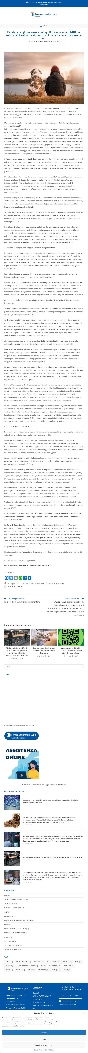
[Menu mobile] (44, 33)
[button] (84, 1013)
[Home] (29, 50)
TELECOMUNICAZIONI (11, 928)
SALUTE (7, 920)
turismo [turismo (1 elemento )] (66, 953)
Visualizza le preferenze (44, 1045)
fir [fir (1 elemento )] (43, 949)
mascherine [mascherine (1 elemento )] (55, 949)
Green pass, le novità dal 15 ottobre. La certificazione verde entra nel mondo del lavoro (71, 658)
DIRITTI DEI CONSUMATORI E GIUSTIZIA (41, 592)
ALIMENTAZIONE (10, 886)
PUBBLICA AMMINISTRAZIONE (14, 916)
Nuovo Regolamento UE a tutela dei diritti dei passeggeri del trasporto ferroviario (46, 848)
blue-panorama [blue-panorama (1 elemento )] (23, 945)
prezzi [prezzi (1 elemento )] (9, 953)
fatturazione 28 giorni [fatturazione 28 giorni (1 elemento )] (28, 949)
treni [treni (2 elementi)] (55, 953)
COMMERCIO (8, 899)
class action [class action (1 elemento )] (53, 945)
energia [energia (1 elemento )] (10, 949)
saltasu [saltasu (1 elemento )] (20, 953)
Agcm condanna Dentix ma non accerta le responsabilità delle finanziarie (44, 658)
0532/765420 (44, 5)
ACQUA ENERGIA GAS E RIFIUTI (14, 882)
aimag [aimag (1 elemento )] (9, 945)
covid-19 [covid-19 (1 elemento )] (67, 945)
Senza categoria (9, 924)
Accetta (44, 1032)
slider (6, 878)
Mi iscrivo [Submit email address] (74, 978)
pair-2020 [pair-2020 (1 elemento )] (68, 949)
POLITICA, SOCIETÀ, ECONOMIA (15, 911)
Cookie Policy (38, 1050)
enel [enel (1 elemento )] (78, 945)
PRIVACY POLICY (49, 1050)
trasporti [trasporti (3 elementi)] (43, 953)
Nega (44, 1039)
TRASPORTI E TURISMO (12, 932)
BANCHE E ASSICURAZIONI (13, 890)
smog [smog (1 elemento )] (31, 953)
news (62, 592)
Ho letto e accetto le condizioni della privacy (68, 985)
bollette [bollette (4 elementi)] (39, 945)
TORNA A (44, 2)
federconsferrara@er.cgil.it (16, 1003)
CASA (6, 895)
